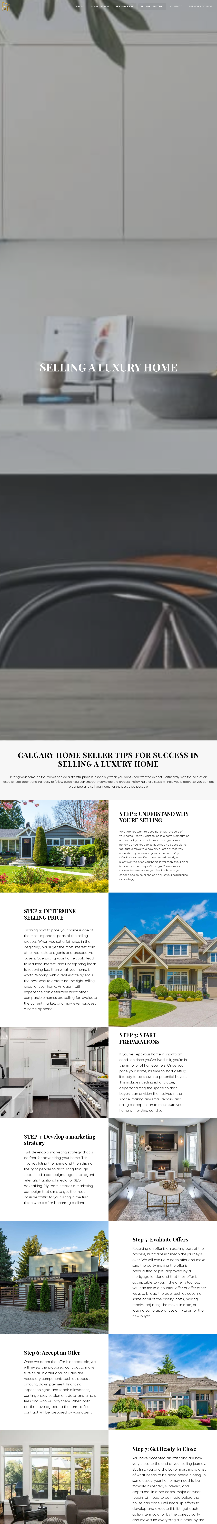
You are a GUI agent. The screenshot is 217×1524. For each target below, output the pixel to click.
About (80, 6)
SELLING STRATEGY (152, 6)
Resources (124, 6)
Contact (176, 6)
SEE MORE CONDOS (200, 6)
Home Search (100, 6)
